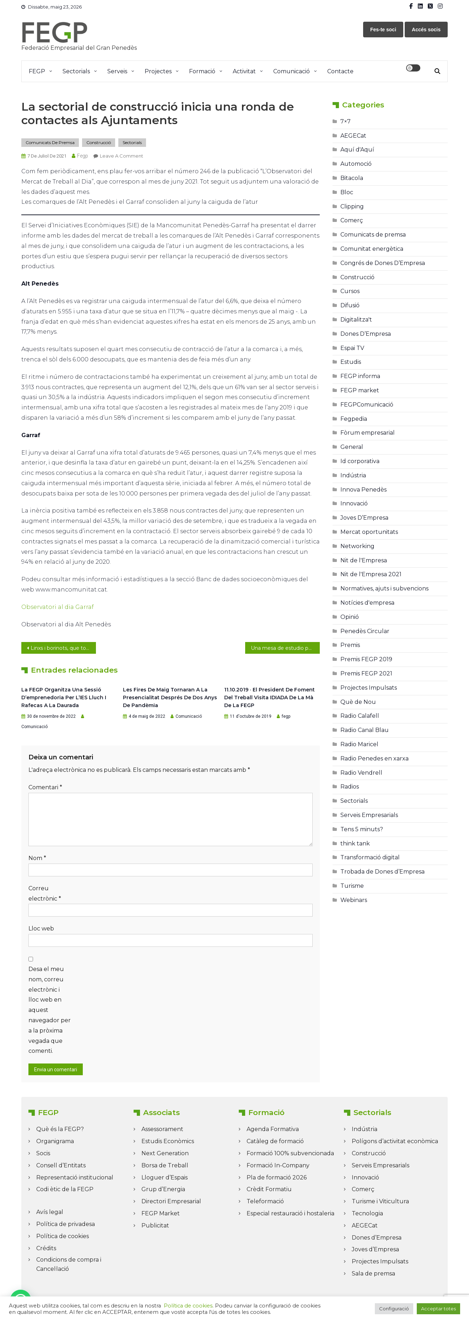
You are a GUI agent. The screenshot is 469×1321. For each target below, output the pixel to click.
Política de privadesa (65, 1224)
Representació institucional (74, 1177)
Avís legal (49, 1212)
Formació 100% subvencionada (290, 1153)
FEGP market (359, 390)
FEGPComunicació (366, 404)
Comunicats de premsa (50, 142)
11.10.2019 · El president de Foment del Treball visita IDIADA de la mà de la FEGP (269, 697)
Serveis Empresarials (369, 815)
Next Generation (165, 1153)
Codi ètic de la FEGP (64, 1189)
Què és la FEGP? (60, 1129)
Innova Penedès (363, 489)
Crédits (46, 1248)
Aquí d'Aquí (357, 149)
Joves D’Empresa (364, 517)
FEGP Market (160, 1213)
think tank (355, 843)
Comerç (351, 220)
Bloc (346, 192)
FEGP (37, 71)
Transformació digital (370, 857)
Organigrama (55, 1141)
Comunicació (291, 71)
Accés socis (426, 29)
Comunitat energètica (371, 248)
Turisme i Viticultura (380, 1201)
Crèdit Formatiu (269, 1189)
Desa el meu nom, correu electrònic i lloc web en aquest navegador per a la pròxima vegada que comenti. (49, 1010)
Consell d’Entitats (61, 1165)
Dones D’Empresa (365, 333)
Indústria (353, 475)
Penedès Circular (364, 631)
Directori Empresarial (171, 1201)
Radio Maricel (359, 744)
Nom (37, 858)
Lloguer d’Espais (164, 1177)
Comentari (45, 787)
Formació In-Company (278, 1165)
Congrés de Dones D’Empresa (382, 263)
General (351, 447)
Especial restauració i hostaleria (290, 1213)
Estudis (350, 362)
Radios (349, 786)
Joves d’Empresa (375, 1249)
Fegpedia (353, 418)
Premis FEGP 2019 (366, 659)
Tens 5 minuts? (361, 829)
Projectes (158, 71)
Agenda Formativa (273, 1129)
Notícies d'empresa (367, 602)
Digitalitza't (356, 319)
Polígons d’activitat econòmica (395, 1141)
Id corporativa (359, 461)
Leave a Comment (121, 156)
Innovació (354, 503)
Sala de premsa (373, 1273)
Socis (43, 1153)
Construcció (98, 142)
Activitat (244, 71)
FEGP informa (360, 376)
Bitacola (351, 178)
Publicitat (155, 1225)
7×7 (345, 121)
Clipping (352, 206)
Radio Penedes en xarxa (374, 758)
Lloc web (41, 928)
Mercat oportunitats (369, 532)
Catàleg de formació (275, 1141)
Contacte (340, 71)
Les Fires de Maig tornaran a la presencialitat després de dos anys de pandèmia (170, 697)
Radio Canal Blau (364, 730)
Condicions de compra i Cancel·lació (68, 1264)
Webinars (353, 900)
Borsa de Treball (164, 1165)
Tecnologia (367, 1213)
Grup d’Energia (163, 1189)
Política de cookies (62, 1236)
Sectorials (76, 71)
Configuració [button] (394, 1308)
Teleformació (265, 1201)
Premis (350, 645)
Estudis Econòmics (167, 1141)
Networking (357, 546)
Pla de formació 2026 (277, 1177)
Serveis (117, 71)
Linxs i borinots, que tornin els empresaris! (63, 648)
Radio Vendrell (361, 772)
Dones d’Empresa (376, 1237)
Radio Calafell (359, 715)
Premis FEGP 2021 (366, 673)
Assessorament (162, 1129)
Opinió (349, 617)
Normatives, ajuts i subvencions (384, 588)
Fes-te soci (383, 29)
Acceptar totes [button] (438, 1308)
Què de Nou (358, 702)
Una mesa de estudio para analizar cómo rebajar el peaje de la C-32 (285, 648)
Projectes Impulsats (368, 687)
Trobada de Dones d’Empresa (382, 871)
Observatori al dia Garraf (57, 607)
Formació (202, 71)
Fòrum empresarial (367, 432)
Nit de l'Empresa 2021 (370, 574)
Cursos (350, 291)
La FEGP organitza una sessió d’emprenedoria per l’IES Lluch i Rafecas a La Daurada (63, 697)
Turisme (352, 885)
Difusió (350, 305)
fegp (82, 156)
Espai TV (352, 348)
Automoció (356, 163)
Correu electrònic (44, 893)
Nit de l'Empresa (363, 560)
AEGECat (353, 135)
